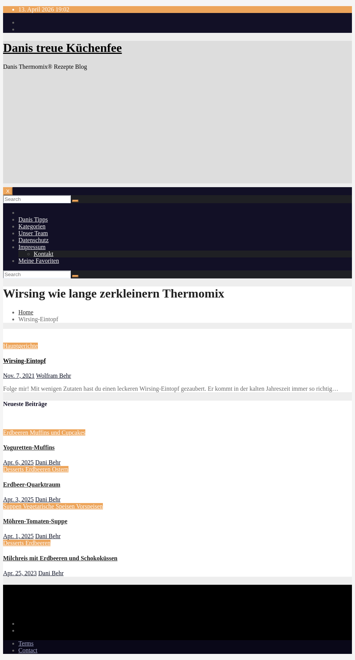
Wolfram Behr (53, 375)
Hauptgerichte (20, 346)
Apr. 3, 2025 (18, 499)
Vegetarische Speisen (49, 506)
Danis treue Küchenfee (62, 48)
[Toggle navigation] (8, 191)
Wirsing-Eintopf (24, 361)
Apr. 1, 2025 (18, 536)
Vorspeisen (89, 506)
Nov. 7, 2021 (19, 375)
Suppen (13, 506)
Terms (26, 643)
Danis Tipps (33, 219)
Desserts (14, 469)
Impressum (32, 247)
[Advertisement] (177, 129)
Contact (27, 650)
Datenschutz (33, 240)
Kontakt (44, 254)
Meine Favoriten (38, 260)
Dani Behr (47, 462)
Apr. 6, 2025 (18, 462)
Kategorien (32, 226)
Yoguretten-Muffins (29, 447)
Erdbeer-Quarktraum (31, 484)
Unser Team (33, 233)
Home (25, 312)
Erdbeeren (16, 432)
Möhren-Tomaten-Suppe (35, 521)
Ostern (60, 469)
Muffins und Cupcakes (57, 432)
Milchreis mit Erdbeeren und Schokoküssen (60, 558)
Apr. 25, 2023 (20, 573)
